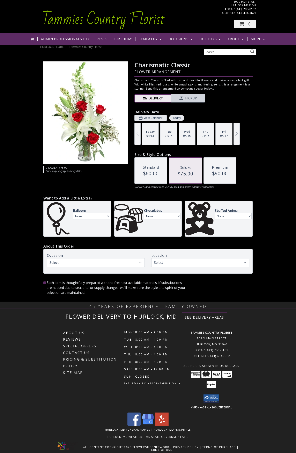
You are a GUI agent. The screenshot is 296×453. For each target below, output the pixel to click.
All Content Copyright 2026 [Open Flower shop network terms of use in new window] (107, 447)
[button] (245, 24)
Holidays (210, 39)
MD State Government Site (167, 436)
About (236, 39)
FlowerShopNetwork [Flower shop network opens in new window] (151, 447)
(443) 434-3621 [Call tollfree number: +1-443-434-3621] (246, 13)
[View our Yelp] (162, 424)
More (258, 39)
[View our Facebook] (134, 424)
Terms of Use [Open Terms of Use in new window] (160, 449)
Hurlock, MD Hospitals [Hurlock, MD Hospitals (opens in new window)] (172, 429)
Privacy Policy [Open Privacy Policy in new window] (186, 447)
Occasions (181, 39)
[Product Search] (226, 52)
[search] (252, 51)
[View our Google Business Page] (148, 424)
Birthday (123, 39)
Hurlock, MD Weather (125, 436)
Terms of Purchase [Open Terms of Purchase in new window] (219, 447)
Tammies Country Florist (103, 19)
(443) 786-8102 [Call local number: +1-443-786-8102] (246, 9)
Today (176, 118)
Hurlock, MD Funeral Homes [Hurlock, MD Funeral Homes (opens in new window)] (127, 429)
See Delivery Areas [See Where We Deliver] (204, 317)
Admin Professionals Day (65, 39)
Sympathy (150, 39)
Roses (102, 39)
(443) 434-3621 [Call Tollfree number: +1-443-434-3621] (219, 356)
